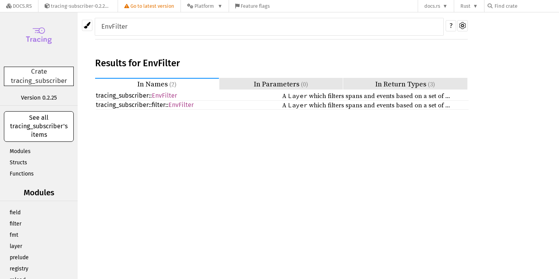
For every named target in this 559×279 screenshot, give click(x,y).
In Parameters (281, 84)
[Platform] (205, 6)
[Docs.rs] (19, 6)
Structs (18, 162)
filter (15, 223)
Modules (20, 151)
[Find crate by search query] (526, 6)
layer (16, 246)
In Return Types (405, 84)
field (15, 212)
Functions (22, 173)
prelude (19, 257)
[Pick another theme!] (87, 25)
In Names (157, 84)
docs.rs (432, 6)
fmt (14, 235)
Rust (465, 6)
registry (19, 268)
